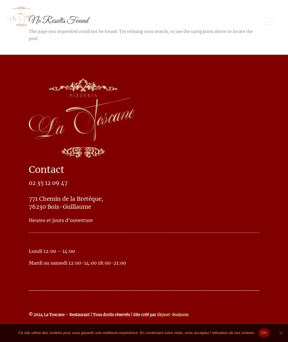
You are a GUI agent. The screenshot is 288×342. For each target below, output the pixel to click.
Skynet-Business (172, 314)
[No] (281, 333)
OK (264, 333)
